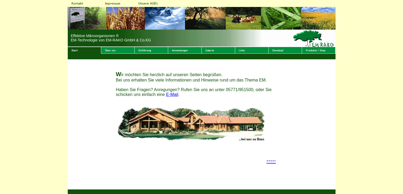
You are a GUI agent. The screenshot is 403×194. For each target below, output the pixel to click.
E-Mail (172, 94)
